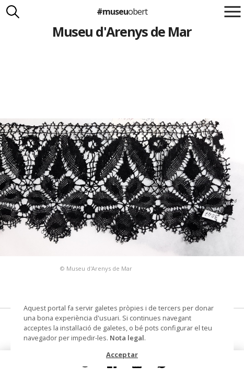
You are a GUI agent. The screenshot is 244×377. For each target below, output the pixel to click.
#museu (122, 11)
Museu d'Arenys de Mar (121, 31)
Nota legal (127, 337)
